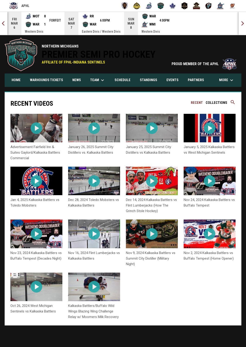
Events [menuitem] (172, 80)
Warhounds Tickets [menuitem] (48, 80)
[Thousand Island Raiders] (196, 5)
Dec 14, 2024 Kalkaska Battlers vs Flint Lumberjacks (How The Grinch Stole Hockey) (151, 205)
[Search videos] (233, 104)
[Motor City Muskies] (148, 5)
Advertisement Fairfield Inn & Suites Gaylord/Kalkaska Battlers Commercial (35, 152)
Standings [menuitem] (150, 80)
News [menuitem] (76, 80)
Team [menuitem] (97, 80)
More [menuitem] (226, 80)
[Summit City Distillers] (184, 5)
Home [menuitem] (16, 80)
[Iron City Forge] (136, 5)
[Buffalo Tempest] (124, 5)
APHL (19, 5)
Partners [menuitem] (196, 80)
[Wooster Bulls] (232, 5)
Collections (216, 103)
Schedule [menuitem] (123, 80)
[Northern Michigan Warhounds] (160, 5)
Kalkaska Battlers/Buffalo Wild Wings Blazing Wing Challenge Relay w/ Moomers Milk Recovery (93, 311)
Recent (197, 103)
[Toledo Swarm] (208, 5)
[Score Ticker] (123, 23)
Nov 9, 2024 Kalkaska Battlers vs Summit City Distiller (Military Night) (150, 258)
